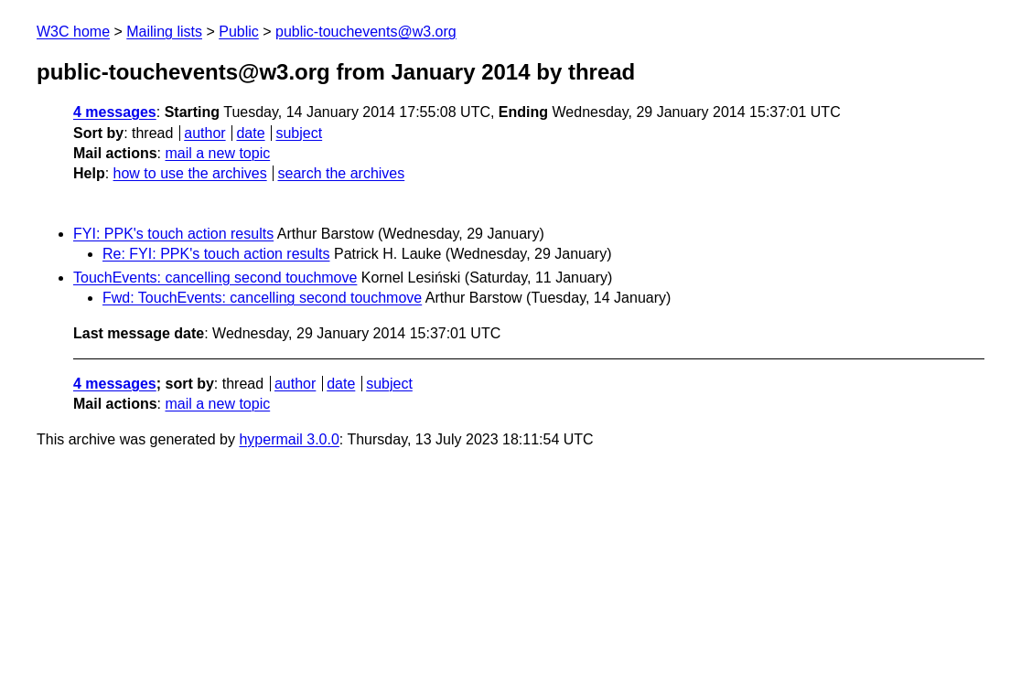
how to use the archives (190, 173)
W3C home (73, 31)
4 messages (114, 112)
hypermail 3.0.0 (289, 439)
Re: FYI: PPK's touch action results (216, 254)
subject (298, 133)
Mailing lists (164, 31)
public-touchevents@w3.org (366, 31)
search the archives (341, 173)
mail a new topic (217, 153)
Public (239, 31)
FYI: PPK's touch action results (173, 233)
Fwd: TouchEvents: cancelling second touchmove (262, 297)
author (204, 133)
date (250, 133)
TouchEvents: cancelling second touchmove (215, 277)
